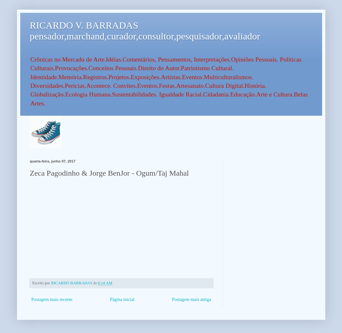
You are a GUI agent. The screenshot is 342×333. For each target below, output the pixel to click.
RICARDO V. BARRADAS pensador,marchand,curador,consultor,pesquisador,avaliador (145, 30)
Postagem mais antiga (191, 299)
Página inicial (122, 299)
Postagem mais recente (52, 299)
